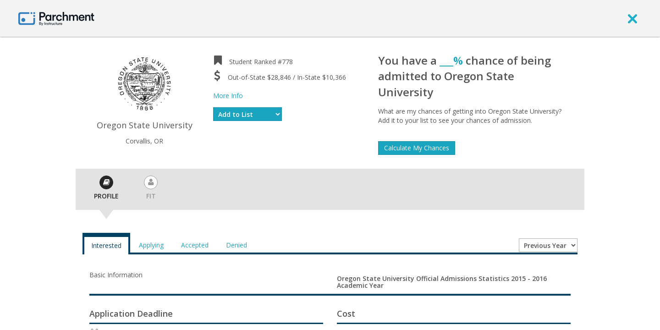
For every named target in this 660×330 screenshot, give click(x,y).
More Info (228, 95)
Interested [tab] (106, 245)
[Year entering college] (548, 245)
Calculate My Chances (416, 147)
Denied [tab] (236, 245)
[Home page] (56, 18)
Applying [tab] (151, 245)
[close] (632, 18)
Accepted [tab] (195, 245)
